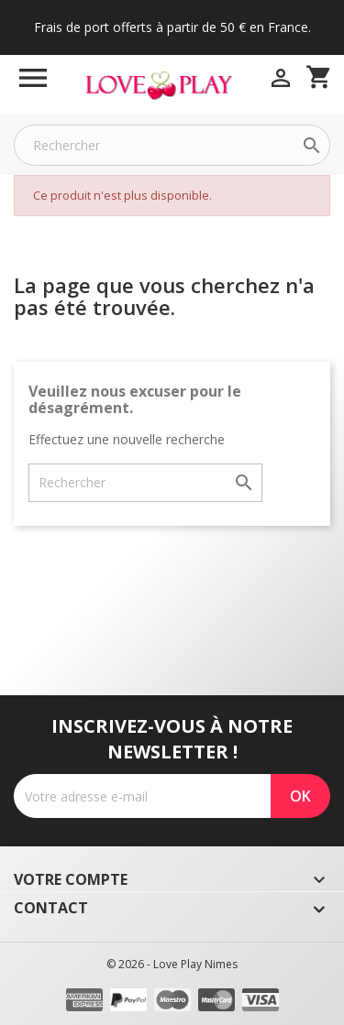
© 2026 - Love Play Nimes (172, 964)
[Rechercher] (172, 145)
